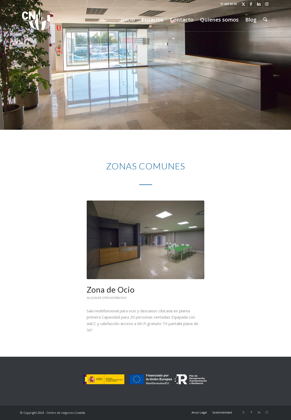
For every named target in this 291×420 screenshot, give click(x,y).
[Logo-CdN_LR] (37, 19)
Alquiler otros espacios (106, 298)
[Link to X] (243, 4)
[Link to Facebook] (251, 4)
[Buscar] (265, 19)
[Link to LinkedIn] (259, 4)
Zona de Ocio (111, 289)
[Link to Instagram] (267, 4)
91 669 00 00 (228, 4)
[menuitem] (128, 19)
